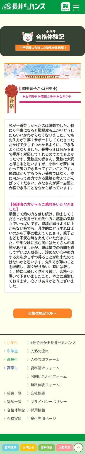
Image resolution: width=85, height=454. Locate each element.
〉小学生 (10, 343)
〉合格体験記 (14, 410)
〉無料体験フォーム (43, 385)
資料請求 (10, 447)
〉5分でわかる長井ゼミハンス (51, 343)
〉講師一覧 (12, 402)
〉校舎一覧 (12, 393)
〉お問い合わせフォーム (47, 376)
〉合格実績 (12, 418)
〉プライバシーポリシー (47, 402)
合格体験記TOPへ (42, 313)
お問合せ (28, 447)
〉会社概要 (36, 393)
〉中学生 (10, 351)
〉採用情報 (36, 410)
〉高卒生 (10, 368)
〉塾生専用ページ (41, 418)
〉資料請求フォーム (43, 368)
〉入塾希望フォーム (43, 359)
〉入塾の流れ (38, 351)
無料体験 (46, 447)
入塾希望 (64, 447)
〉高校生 (10, 359)
